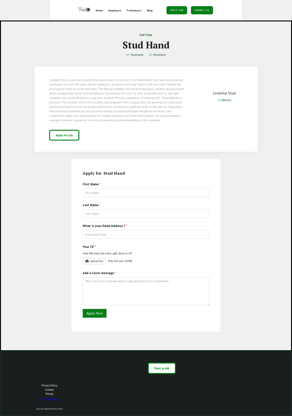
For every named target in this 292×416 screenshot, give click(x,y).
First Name (92, 184)
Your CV (89, 246)
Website (226, 100)
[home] (84, 10)
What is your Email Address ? (105, 226)
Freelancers (49, 373)
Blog (49, 377)
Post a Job (49, 364)
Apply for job (64, 135)
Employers (49, 368)
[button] (160, 9)
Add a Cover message (99, 273)
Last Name (92, 205)
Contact (49, 381)
